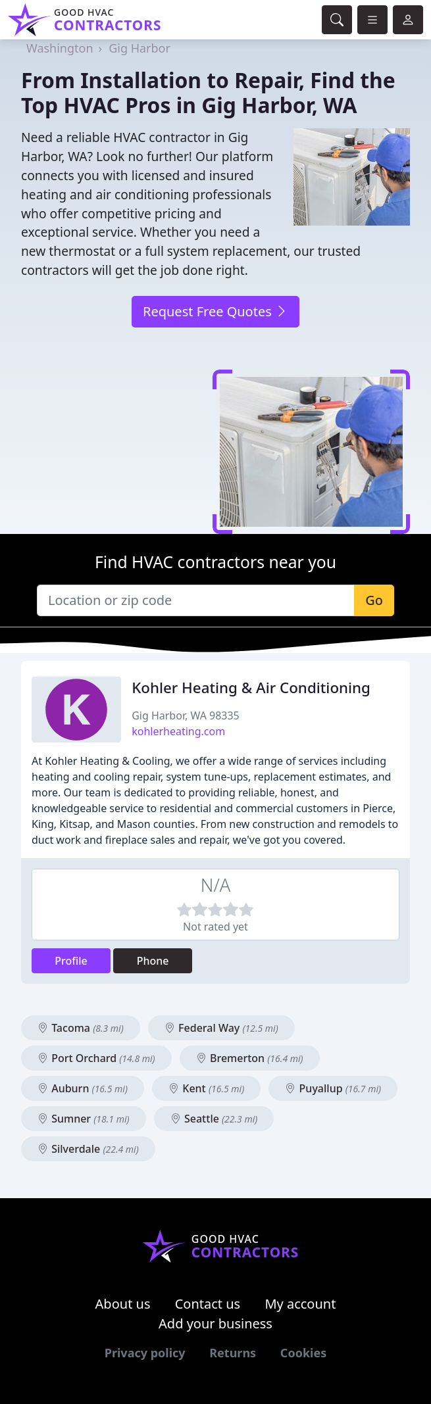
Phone (153, 961)
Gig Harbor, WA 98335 (186, 715)
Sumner (84, 1118)
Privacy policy (145, 1353)
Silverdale (88, 1149)
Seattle (214, 1118)
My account (300, 1304)
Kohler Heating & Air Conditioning (251, 687)
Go (374, 600)
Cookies (303, 1353)
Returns (232, 1353)
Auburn (83, 1088)
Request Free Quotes (215, 311)
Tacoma (81, 1028)
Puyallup (333, 1088)
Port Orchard (96, 1058)
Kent (206, 1088)
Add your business (215, 1323)
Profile (71, 961)
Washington (59, 48)
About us (123, 1304)
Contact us (208, 1304)
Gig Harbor (139, 48)
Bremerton (249, 1058)
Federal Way (221, 1028)
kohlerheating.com (178, 731)
